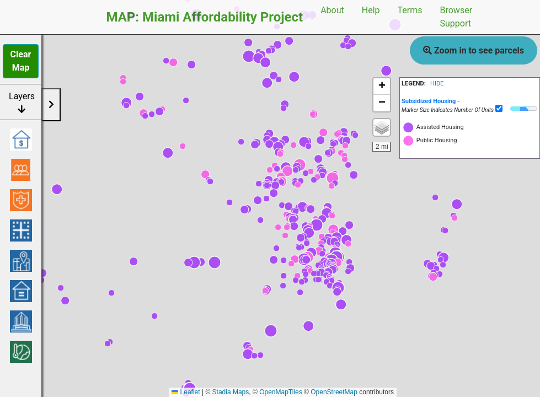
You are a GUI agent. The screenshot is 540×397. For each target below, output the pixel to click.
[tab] (470, 101)
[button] (456, 204)
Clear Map (20, 61)
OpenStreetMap (334, 392)
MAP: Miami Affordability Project (204, 17)
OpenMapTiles (280, 392)
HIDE (436, 83)
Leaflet (186, 392)
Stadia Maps (230, 392)
